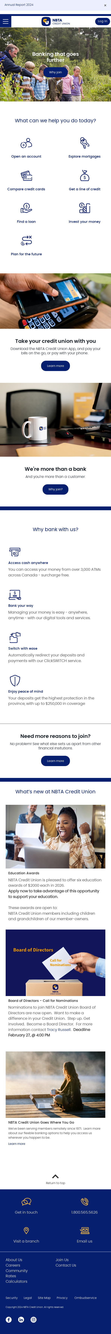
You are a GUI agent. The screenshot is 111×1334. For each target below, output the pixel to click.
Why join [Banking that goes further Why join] (55, 72)
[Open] (5, 21)
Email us (84, 1241)
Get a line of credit (84, 189)
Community (17, 1271)
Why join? (55, 489)
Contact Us (66, 1265)
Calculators (16, 1281)
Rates (11, 1276)
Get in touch (26, 1212)
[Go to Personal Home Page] (55, 21)
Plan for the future (26, 254)
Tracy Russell (59, 1030)
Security (12, 1297)
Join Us (62, 1260)
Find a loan (26, 222)
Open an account (26, 156)
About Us (14, 1260)
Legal (28, 1297)
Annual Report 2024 (19, 4)
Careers (13, 1265)
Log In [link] (102, 21)
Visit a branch (26, 1241)
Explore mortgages (85, 156)
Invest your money (84, 222)
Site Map (44, 1297)
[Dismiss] (105, 5)
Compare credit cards (26, 189)
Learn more (55, 365)
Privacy (62, 1297)
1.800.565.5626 (84, 1212)
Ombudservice (85, 1297)
